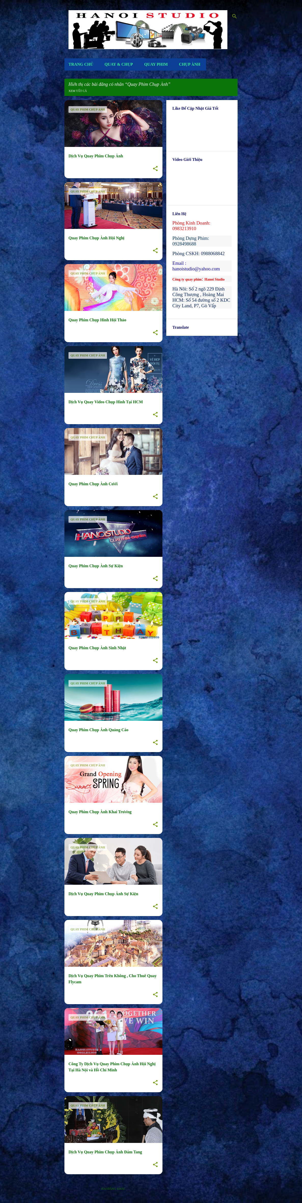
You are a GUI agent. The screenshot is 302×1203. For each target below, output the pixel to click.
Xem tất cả (77, 91)
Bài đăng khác (113, 1189)
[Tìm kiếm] (234, 16)
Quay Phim (156, 64)
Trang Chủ (80, 64)
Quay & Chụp (118, 64)
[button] (155, 168)
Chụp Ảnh (189, 64)
